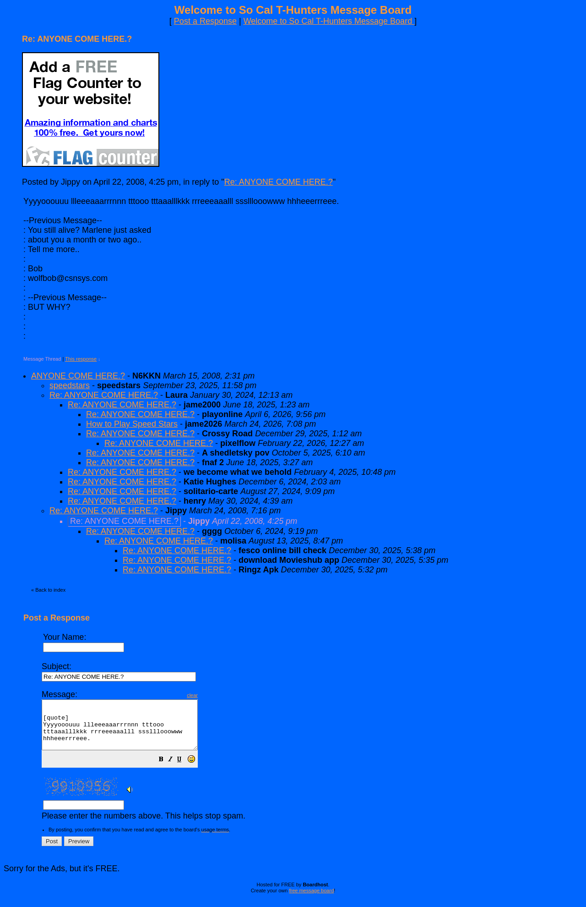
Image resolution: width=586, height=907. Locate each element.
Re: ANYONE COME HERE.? (278, 182)
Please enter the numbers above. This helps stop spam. (308, 759)
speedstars (69, 385)
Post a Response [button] (205, 21)
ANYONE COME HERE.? (78, 375)
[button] (179, 769)
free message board (311, 900)
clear (210, 695)
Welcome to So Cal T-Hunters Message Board (329, 21)
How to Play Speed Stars (132, 424)
